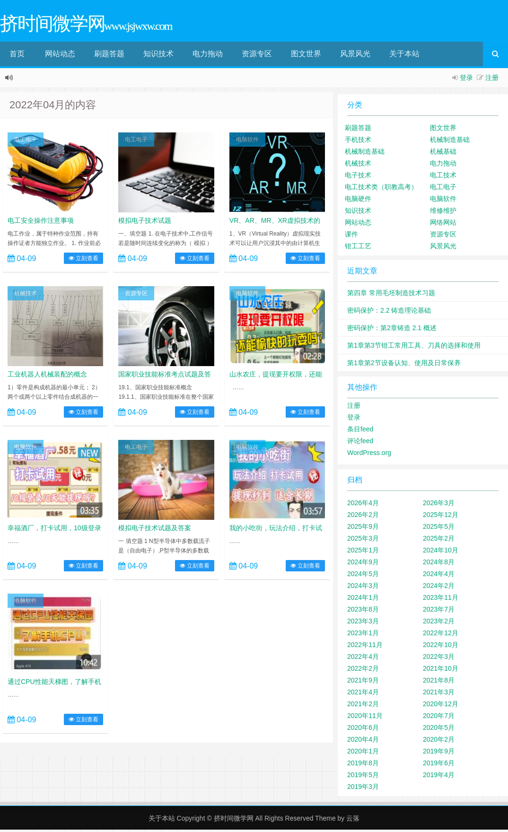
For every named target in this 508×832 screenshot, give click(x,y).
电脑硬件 (358, 201)
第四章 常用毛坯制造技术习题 (391, 295)
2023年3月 (363, 623)
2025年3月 (363, 540)
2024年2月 (439, 588)
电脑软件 (247, 142)
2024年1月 (363, 600)
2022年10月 (440, 647)
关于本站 (404, 56)
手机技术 (358, 142)
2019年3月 (363, 789)
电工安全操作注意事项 (41, 223)
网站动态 (60, 56)
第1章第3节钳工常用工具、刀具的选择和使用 (414, 347)
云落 (352, 820)
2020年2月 (439, 741)
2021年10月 (440, 670)
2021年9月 (363, 682)
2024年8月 (439, 564)
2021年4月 (363, 694)
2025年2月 (439, 540)
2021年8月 (439, 682)
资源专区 (257, 56)
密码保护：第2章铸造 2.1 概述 (392, 330)
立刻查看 (83, 260)
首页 (17, 56)
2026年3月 (439, 505)
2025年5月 (439, 529)
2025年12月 (440, 517)
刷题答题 (109, 56)
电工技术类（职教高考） (381, 189)
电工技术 (443, 177)
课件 (351, 236)
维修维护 (443, 213)
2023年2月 (439, 623)
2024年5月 (363, 576)
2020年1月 (363, 753)
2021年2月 (363, 706)
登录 (466, 80)
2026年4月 (363, 505)
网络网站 (443, 224)
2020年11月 (365, 718)
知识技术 (158, 56)
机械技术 (25, 295)
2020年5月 (439, 730)
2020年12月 (440, 706)
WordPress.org (369, 455)
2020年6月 (363, 730)
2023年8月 (363, 611)
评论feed (360, 443)
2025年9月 (363, 529)
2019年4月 (439, 777)
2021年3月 (439, 694)
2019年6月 (439, 765)
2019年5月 (363, 777)
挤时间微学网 (234, 820)
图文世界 (306, 56)
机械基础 (443, 154)
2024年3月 (363, 588)
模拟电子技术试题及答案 (154, 530)
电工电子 (25, 142)
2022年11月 (365, 647)
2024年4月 (439, 576)
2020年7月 (439, 718)
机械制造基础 (450, 142)
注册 (492, 80)
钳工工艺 (358, 248)
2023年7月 (439, 611)
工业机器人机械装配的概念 (47, 376)
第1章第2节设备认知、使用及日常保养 (404, 365)
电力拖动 (208, 56)
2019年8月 (363, 765)
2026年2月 (363, 517)
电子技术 (358, 177)
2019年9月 (439, 753)
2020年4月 (363, 741)
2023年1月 (363, 635)
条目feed (360, 431)
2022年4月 (363, 659)
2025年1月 (363, 552)
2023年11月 (440, 600)
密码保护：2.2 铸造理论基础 (389, 312)
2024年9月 (363, 564)
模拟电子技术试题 (144, 223)
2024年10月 (440, 552)
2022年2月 (363, 670)
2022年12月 (440, 635)
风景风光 (355, 56)
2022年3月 (439, 659)
